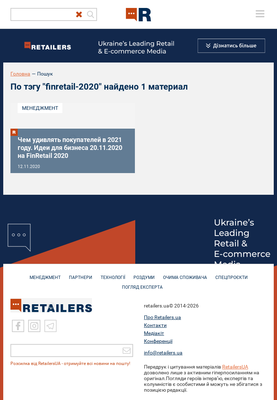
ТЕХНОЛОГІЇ (113, 273)
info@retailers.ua (163, 353)
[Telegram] (50, 326)
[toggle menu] (260, 14)
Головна (20, 74)
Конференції (158, 341)
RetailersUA (235, 367)
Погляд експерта (142, 283)
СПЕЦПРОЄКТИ (231, 273)
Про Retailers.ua (162, 317)
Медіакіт (154, 333)
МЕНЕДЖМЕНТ (45, 273)
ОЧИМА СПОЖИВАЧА (185, 273)
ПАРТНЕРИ (80, 273)
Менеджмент (40, 108)
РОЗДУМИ (144, 273)
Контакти (155, 325)
